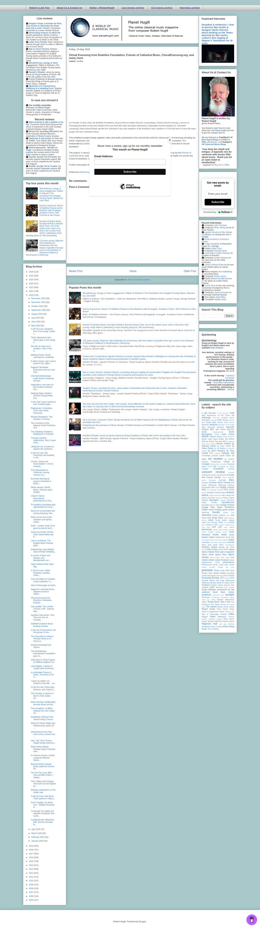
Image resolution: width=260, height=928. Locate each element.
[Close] (169, 140)
